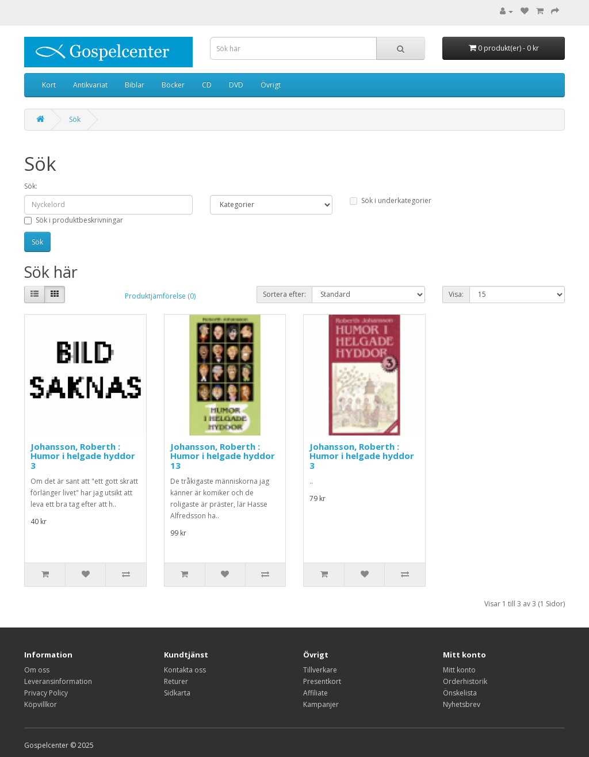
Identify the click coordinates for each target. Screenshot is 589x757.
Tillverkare (320, 670)
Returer (176, 681)
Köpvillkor (40, 704)
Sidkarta (177, 693)
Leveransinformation (58, 681)
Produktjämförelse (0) (160, 296)
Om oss (36, 670)
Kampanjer (321, 704)
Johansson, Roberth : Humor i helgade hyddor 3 (82, 456)
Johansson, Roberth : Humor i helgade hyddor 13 (222, 456)
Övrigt (271, 85)
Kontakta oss (185, 670)
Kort (49, 85)
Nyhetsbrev (461, 704)
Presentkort (322, 681)
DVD (236, 85)
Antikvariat (90, 85)
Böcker (173, 85)
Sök (75, 119)
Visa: (456, 294)
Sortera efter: (284, 294)
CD (207, 85)
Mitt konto (459, 670)
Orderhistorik (465, 681)
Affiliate (315, 693)
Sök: (30, 186)
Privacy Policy (46, 693)
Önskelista (460, 693)
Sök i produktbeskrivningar (73, 220)
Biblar (134, 85)
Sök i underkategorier (390, 200)
